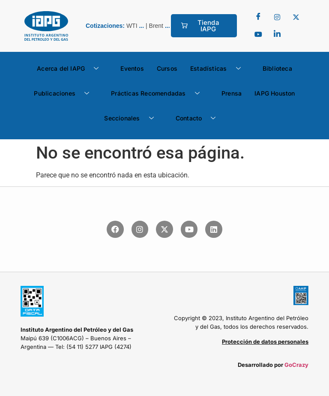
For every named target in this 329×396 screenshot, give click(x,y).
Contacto (199, 118)
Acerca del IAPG (71, 68)
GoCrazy (296, 364)
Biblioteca (277, 68)
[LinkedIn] (277, 34)
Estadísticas (218, 68)
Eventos (132, 68)
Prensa (231, 93)
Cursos (167, 68)
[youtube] (258, 34)
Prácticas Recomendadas (158, 93)
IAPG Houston (274, 93)
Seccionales (132, 118)
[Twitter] (277, 17)
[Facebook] (258, 17)
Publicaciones (65, 93)
